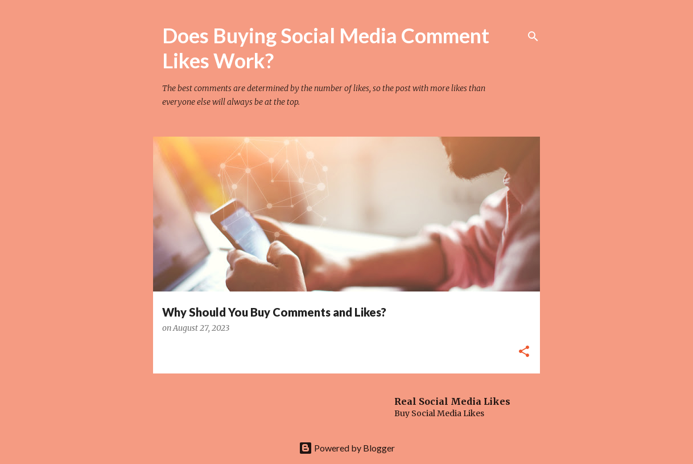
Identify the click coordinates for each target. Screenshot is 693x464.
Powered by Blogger (347, 447)
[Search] (533, 36)
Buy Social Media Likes (439, 413)
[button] (524, 352)
